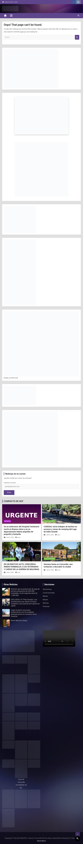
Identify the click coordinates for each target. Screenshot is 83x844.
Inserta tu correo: (10, 483)
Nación (45, 600)
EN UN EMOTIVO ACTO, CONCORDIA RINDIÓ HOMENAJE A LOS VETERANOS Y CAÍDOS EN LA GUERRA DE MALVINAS (21, 566)
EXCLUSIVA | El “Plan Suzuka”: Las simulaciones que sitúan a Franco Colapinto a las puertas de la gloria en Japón (25, 603)
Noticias (46, 603)
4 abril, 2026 (9, 537)
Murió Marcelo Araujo (19, 620)
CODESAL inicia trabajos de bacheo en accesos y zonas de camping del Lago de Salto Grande (60, 529)
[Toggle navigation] (11, 15)
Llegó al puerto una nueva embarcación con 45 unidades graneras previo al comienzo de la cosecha (24, 613)
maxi (17, 537)
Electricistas (47, 589)
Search (77, 37)
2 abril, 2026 (9, 572)
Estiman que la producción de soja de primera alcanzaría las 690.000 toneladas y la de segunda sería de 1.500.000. (25, 592)
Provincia (7, 521)
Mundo (45, 596)
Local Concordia (49, 521)
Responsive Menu (78, 2)
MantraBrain (41, 841)
